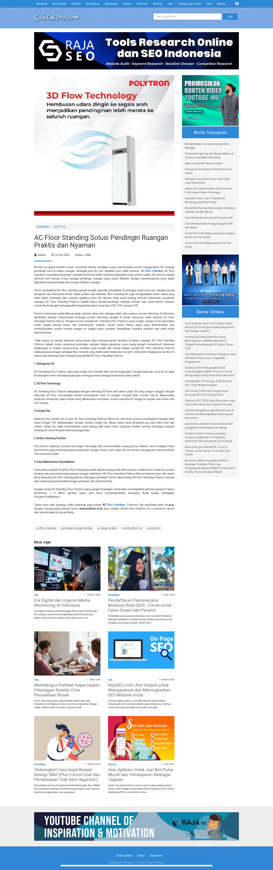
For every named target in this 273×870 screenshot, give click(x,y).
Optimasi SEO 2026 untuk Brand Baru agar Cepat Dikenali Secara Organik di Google (210, 402)
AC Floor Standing (152, 270)
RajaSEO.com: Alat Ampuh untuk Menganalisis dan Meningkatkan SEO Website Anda (139, 690)
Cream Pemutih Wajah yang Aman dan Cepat (208, 244)
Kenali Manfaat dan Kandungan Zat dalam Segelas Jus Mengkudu (210, 209)
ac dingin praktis (107, 528)
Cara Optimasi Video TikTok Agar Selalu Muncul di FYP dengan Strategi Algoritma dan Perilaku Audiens (209, 327)
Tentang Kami (123, 855)
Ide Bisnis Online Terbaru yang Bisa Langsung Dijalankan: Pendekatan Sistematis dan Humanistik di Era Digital (208, 437)
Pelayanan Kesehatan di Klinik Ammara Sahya (208, 171)
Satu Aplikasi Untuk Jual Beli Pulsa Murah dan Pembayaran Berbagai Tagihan (140, 774)
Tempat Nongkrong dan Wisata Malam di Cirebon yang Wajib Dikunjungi (209, 155)
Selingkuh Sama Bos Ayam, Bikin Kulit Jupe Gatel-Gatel (207, 180)
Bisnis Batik (59, 3)
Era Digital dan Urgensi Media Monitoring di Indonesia (62, 603)
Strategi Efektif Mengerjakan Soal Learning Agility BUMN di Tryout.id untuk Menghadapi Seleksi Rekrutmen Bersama (210, 371)
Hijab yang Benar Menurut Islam (204, 163)
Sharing (157, 3)
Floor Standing (116, 504)
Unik (209, 3)
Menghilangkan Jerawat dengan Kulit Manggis (207, 145)
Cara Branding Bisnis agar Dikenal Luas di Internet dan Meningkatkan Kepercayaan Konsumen (209, 414)
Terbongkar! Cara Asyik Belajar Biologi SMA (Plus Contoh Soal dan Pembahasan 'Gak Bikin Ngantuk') (67, 774)
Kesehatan (111, 3)
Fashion (76, 3)
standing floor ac (132, 528)
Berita (141, 855)
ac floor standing (46, 528)
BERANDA (43, 226)
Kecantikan (93, 3)
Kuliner (127, 3)
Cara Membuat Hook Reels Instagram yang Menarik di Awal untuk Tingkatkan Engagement (210, 358)
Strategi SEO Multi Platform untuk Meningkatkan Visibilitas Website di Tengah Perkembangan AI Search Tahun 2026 (209, 342)
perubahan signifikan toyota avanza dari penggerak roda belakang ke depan (209, 425)
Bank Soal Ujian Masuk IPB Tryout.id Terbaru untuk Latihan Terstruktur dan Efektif (207, 450)
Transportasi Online (189, 3)
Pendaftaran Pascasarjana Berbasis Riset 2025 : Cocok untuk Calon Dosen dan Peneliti (140, 605)
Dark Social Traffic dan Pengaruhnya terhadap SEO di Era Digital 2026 (206, 392)
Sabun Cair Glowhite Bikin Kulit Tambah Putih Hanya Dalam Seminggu (208, 190)
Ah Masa (42, 3)
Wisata (221, 3)
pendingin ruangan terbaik (77, 528)
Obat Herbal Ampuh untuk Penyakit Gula (209, 217)
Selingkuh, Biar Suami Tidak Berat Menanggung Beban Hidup (205, 200)
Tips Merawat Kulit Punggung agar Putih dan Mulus (209, 225)
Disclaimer (156, 855)
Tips (170, 3)
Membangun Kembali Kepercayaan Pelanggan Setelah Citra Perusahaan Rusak (67, 690)
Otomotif (141, 3)
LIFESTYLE (59, 226)
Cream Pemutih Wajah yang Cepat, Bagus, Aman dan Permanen (210, 235)
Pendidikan (114, 595)
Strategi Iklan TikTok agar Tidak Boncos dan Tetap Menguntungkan (208, 383)
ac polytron (153, 528)
